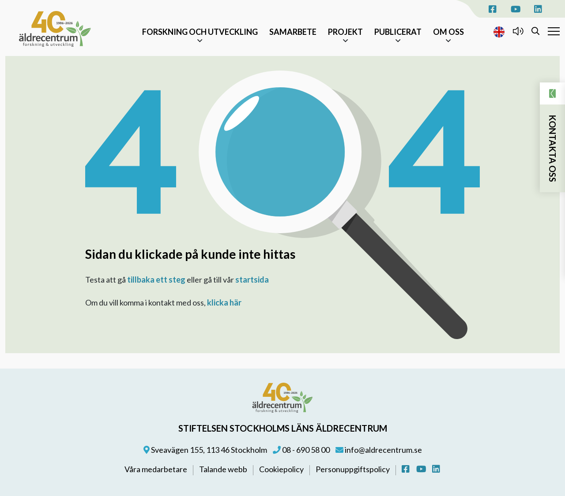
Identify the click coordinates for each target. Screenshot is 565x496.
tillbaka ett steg (156, 279)
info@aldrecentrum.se (378, 450)
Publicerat (398, 32)
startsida (252, 279)
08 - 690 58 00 (301, 450)
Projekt (345, 32)
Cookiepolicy (282, 469)
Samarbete (292, 32)
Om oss (448, 32)
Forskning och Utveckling (200, 32)
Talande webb (224, 469)
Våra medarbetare (156, 469)
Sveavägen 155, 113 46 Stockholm (205, 450)
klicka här (224, 302)
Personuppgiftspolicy (353, 469)
